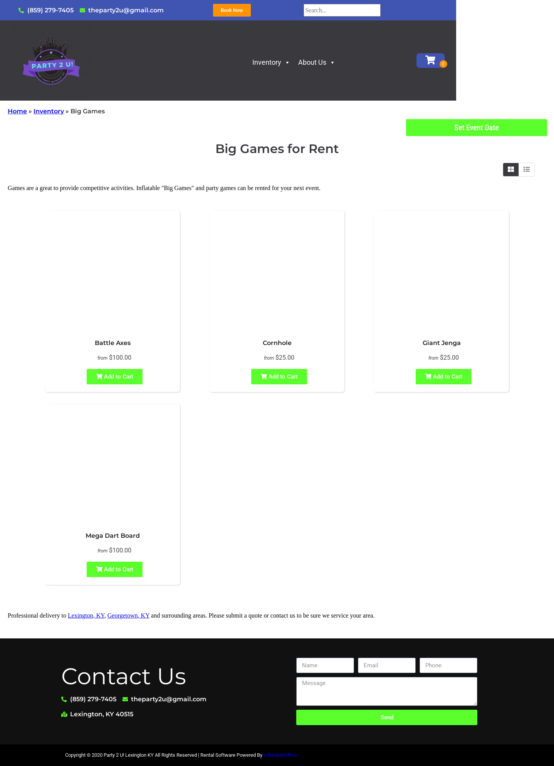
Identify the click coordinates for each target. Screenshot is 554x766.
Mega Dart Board (113, 535)
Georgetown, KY (128, 615)
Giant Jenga (442, 343)
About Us (366, 62)
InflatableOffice (280, 755)
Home (17, 111)
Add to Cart (114, 376)
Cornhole (277, 343)
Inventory (321, 62)
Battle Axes (113, 343)
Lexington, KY (86, 615)
